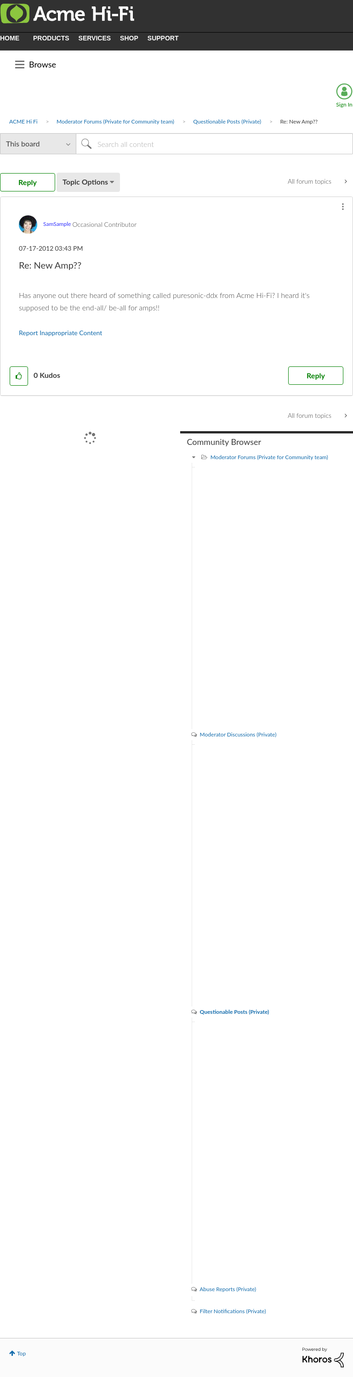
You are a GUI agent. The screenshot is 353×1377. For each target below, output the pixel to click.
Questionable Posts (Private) (227, 121)
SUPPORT (163, 38)
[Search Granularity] (38, 143)
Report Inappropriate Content (60, 333)
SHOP (129, 38)
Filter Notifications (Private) (233, 1311)
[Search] (214, 143)
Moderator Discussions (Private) (238, 734)
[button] (343, 206)
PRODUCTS (51, 38)
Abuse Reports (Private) (227, 1289)
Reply (316, 375)
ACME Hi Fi (23, 121)
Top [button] (21, 1353)
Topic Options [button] (85, 181)
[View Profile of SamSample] (57, 223)
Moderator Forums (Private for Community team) (115, 121)
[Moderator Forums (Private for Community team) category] (194, 457)
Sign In (344, 104)
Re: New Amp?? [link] (299, 121)
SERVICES (95, 38)
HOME (9, 38)
